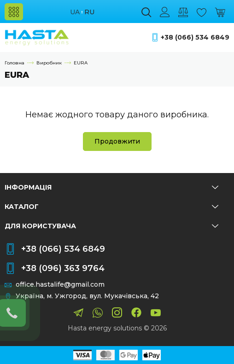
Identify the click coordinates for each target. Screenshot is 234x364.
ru (89, 12)
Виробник (49, 63)
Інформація (111, 187)
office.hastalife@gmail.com (60, 285)
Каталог (111, 206)
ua (75, 12)
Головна (14, 63)
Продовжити (117, 141)
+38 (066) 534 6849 (195, 37)
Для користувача (111, 226)
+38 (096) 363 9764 (63, 268)
